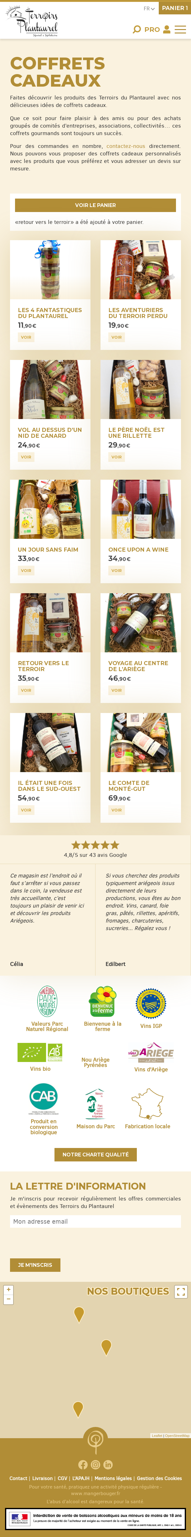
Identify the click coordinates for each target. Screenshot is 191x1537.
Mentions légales (113, 1478)
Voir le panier (95, 205)
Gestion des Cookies (159, 1478)
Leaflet (157, 1436)
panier (175, 8)
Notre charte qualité (96, 1155)
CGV (62, 1478)
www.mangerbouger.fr (95, 1493)
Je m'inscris (35, 1265)
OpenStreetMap (177, 1436)
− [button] (9, 1299)
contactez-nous (125, 146)
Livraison (42, 1478)
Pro (152, 29)
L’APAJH (81, 1478)
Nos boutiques (128, 1291)
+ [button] (9, 1290)
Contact (18, 1478)
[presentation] (57, 1243)
